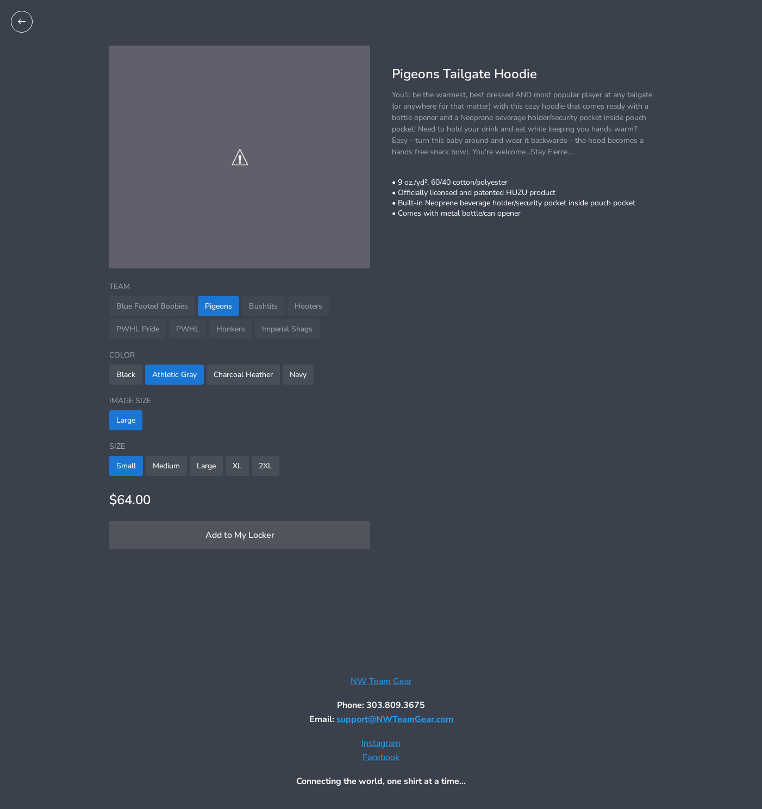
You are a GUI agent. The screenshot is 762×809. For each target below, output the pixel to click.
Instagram (381, 743)
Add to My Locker (239, 535)
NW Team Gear (381, 681)
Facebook (381, 757)
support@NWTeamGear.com (394, 719)
